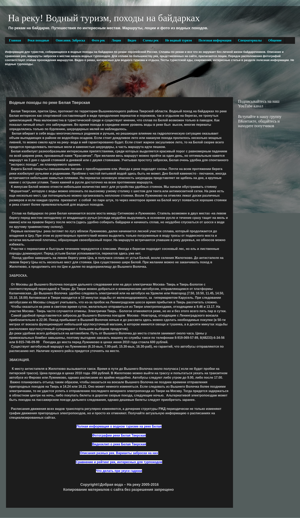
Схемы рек (151, 40)
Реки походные (38, 40)
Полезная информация (214, 40)
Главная (15, 40)
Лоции (116, 40)
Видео (132, 40)
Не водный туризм (178, 40)
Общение (275, 40)
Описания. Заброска (70, 40)
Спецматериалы (250, 40)
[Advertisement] (78, 81)
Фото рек (98, 40)
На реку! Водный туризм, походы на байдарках (104, 18)
